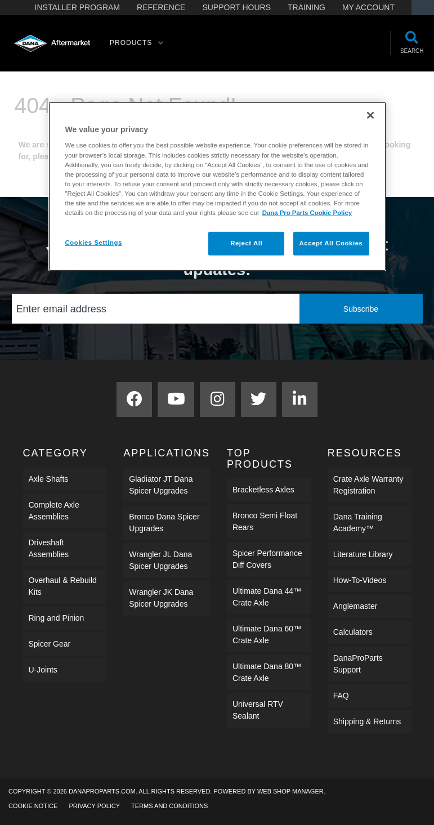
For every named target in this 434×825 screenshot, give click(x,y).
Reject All (246, 243)
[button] (136, 43)
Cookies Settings (93, 242)
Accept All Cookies (331, 243)
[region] (217, 186)
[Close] (370, 115)
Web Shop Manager (290, 791)
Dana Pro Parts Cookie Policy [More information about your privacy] (307, 212)
